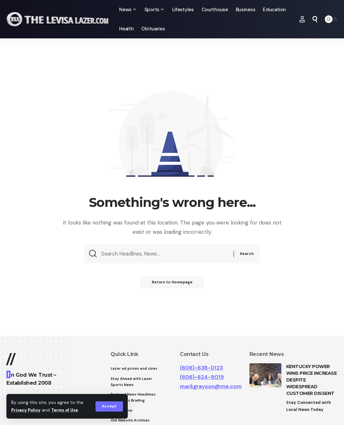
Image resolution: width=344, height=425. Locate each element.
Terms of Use (67, 410)
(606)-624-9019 (202, 377)
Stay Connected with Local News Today (309, 406)
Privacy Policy (26, 410)
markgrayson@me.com (211, 386)
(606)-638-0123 (201, 367)
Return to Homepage (172, 283)
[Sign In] (302, 19)
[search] (315, 19)
